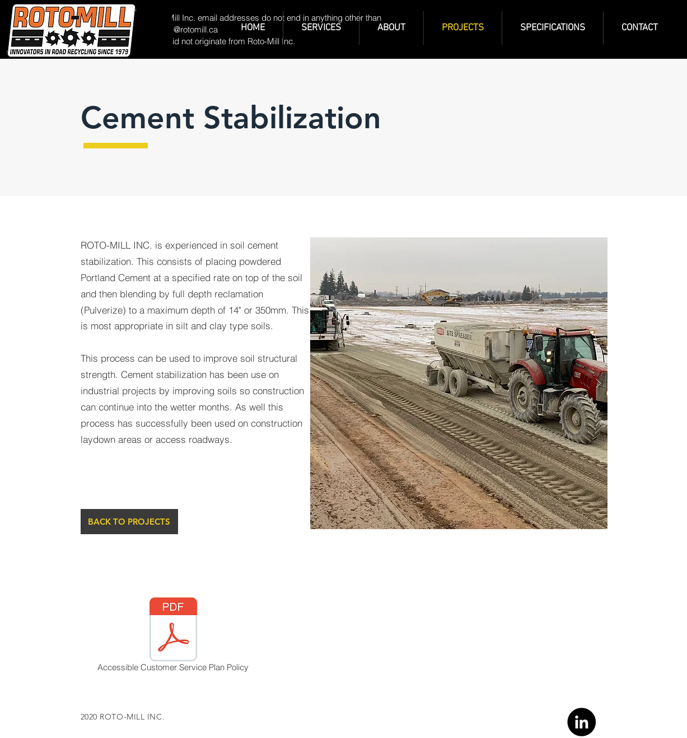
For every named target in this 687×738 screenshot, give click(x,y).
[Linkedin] (581, 722)
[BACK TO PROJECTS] (129, 521)
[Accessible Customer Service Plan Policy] (173, 636)
